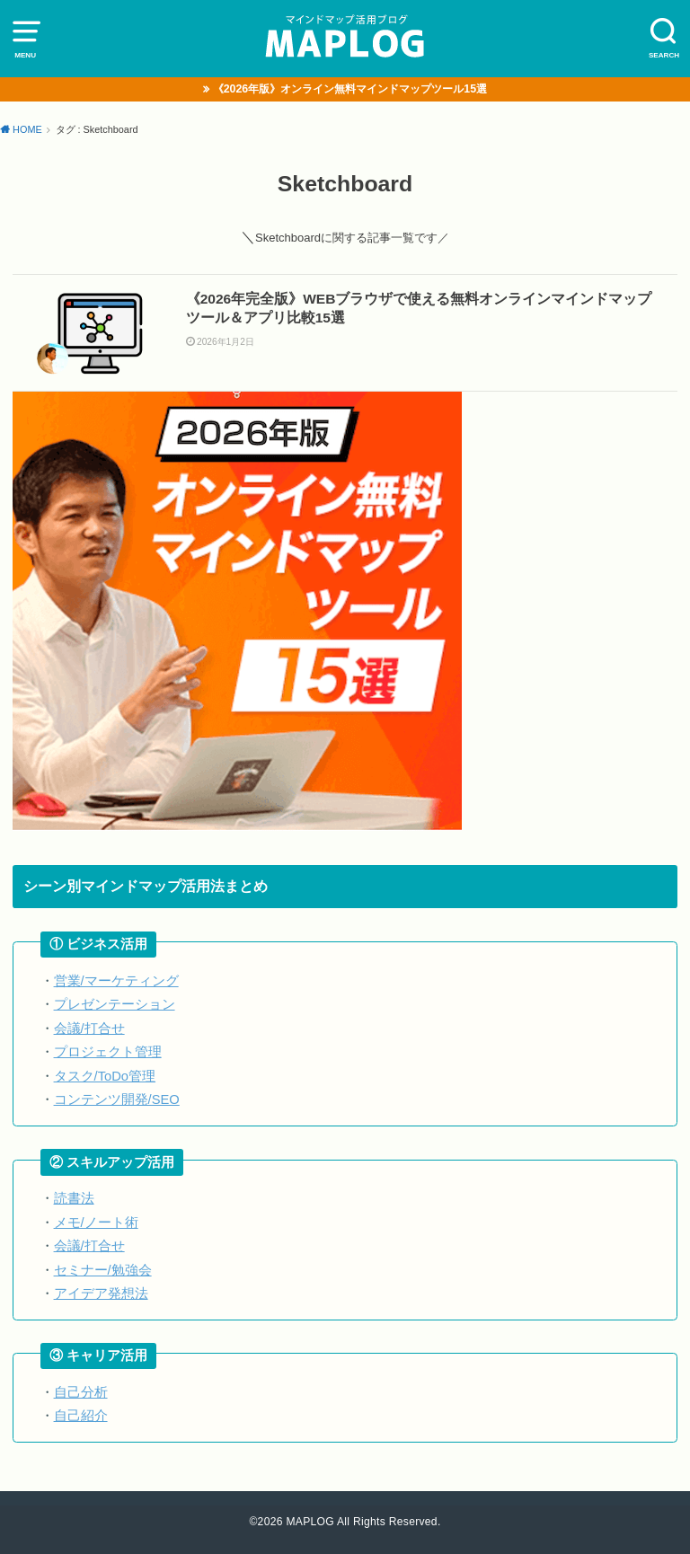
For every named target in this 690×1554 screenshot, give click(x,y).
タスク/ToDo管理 (105, 1076)
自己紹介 (81, 1415)
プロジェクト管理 (108, 1052)
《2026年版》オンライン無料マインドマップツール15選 (350, 89)
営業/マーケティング (116, 981)
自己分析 (81, 1392)
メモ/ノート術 (96, 1222)
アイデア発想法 (101, 1293)
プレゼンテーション (114, 1004)
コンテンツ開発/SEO (117, 1099)
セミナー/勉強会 (103, 1270)
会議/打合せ (89, 1028)
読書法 (74, 1198)
